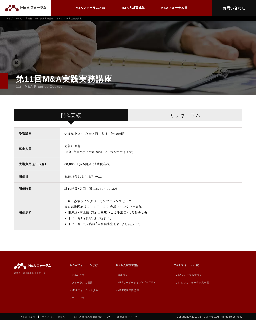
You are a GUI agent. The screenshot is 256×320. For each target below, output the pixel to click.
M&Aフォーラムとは (90, 7)
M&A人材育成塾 (133, 7)
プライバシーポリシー (55, 317)
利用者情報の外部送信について (92, 317)
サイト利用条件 (26, 317)
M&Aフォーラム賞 (174, 7)
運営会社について (127, 317)
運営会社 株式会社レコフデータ (29, 272)
